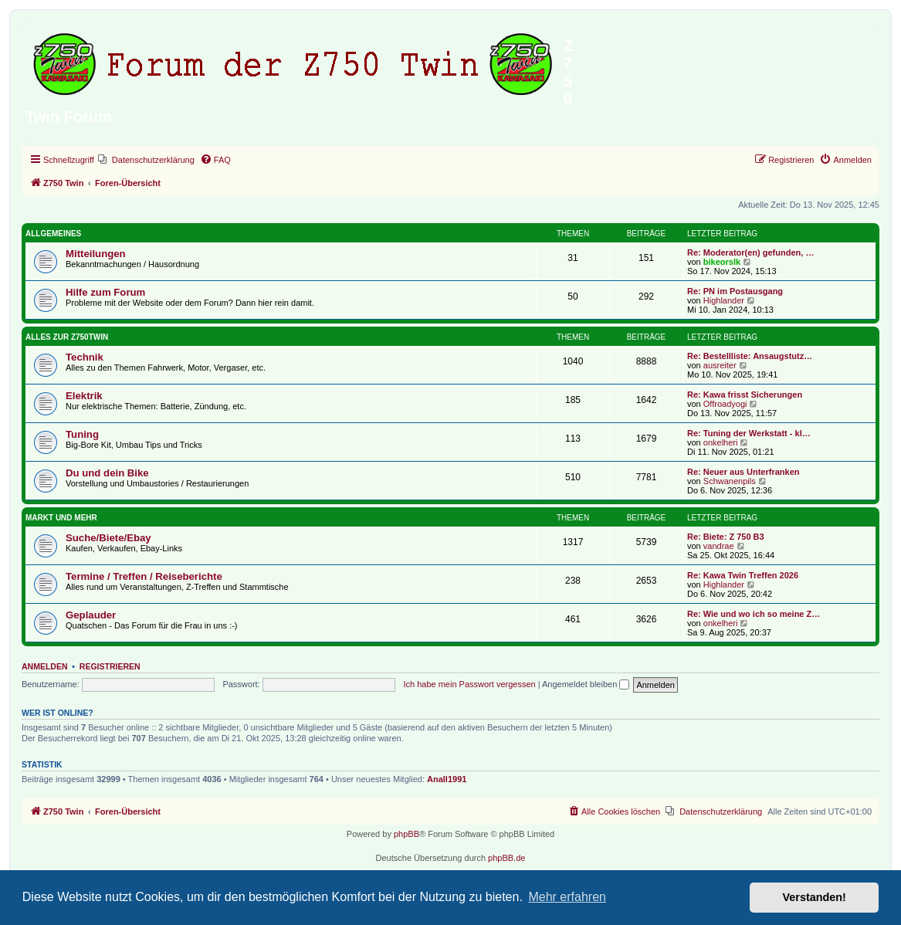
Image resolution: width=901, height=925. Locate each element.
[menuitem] (146, 160)
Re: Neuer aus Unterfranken (743, 471)
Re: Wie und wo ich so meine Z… (753, 613)
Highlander (723, 300)
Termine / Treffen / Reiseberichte (144, 576)
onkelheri (720, 442)
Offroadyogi (725, 403)
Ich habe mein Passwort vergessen (469, 684)
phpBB (406, 834)
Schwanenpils (729, 481)
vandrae (718, 546)
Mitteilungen (96, 253)
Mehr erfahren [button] (567, 896)
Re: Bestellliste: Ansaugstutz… (749, 356)
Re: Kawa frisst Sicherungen (744, 394)
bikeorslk (721, 261)
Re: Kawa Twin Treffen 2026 (742, 575)
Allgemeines (53, 233)
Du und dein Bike (107, 473)
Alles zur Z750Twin (66, 337)
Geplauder (91, 615)
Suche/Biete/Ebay (108, 538)
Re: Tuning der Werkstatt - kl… (749, 433)
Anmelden (45, 666)
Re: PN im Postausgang (735, 291)
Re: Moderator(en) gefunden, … (750, 252)
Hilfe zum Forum (105, 292)
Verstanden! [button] (814, 897)
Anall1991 (446, 779)
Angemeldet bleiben (585, 684)
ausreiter (720, 365)
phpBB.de (506, 857)
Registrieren (110, 666)
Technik (84, 357)
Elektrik (84, 396)
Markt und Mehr (61, 517)
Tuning (82, 434)
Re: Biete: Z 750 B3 (725, 536)
